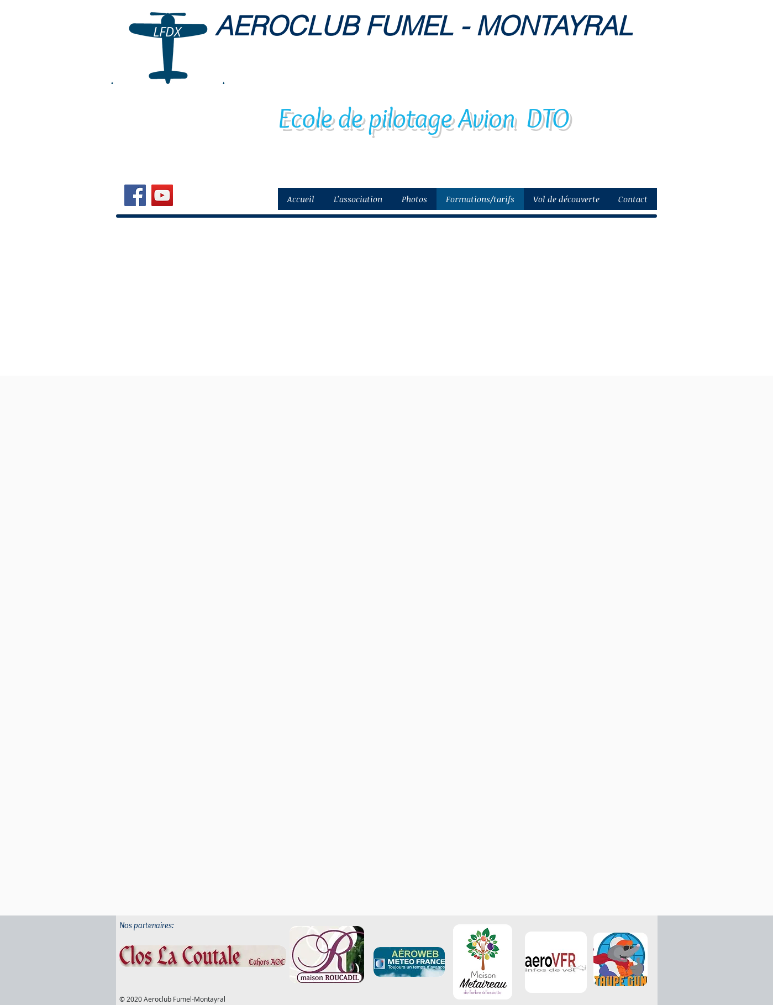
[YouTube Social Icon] (162, 195)
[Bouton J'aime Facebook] (203, 196)
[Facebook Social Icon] (135, 195)
